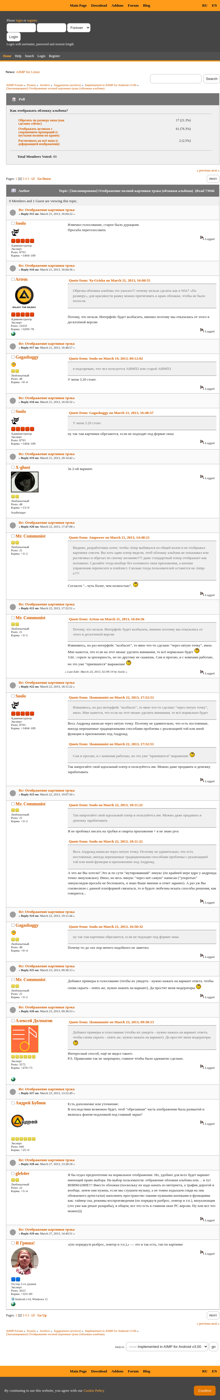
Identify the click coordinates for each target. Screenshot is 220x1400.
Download (99, 5)
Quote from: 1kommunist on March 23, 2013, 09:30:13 (111, 1022)
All (33, 179)
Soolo (21, 223)
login (19, 20)
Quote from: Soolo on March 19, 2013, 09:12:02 (106, 358)
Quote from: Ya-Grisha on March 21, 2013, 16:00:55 (109, 280)
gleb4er (23, 1173)
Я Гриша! (25, 1243)
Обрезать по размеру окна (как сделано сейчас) (41, 121)
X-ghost (23, 467)
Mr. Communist (31, 536)
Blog (146, 5)
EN (214, 5)
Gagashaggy (27, 357)
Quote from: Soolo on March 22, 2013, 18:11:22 (106, 805)
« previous (203, 170)
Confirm (204, 1391)
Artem (21, 279)
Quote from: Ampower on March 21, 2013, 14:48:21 (109, 537)
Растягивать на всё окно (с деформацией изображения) (39, 142)
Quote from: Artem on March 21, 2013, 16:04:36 (106, 619)
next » (215, 170)
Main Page (78, 5)
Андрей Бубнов (31, 1102)
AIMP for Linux (28, 72)
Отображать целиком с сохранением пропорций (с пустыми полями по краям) (38, 132)
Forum (133, 5)
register (32, 20)
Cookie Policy (94, 1390)
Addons (117, 5)
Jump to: (120, 1346)
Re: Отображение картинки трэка (47, 210)
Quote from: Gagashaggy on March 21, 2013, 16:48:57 (111, 413)
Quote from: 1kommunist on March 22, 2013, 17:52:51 (111, 697)
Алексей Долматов (34, 1020)
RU (204, 5)
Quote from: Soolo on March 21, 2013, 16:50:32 (106, 927)
